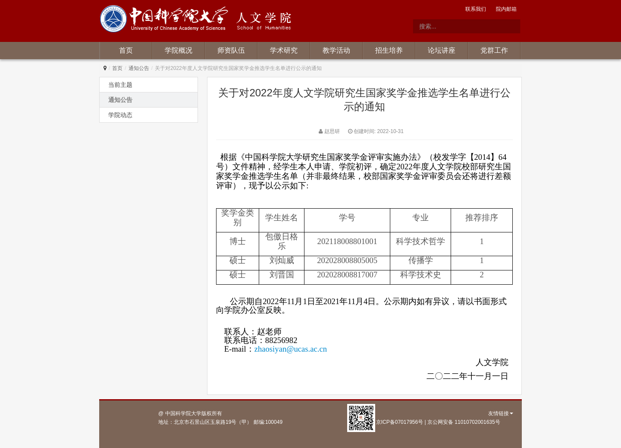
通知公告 (139, 68)
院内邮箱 (506, 9)
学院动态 (120, 114)
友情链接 (500, 413)
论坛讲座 (441, 50)
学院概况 (178, 50)
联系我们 (475, 9)
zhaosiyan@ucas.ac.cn (290, 348)
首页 (126, 50)
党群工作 (494, 50)
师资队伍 (231, 50)
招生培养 (389, 50)
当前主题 (120, 84)
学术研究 (284, 50)
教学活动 (336, 50)
